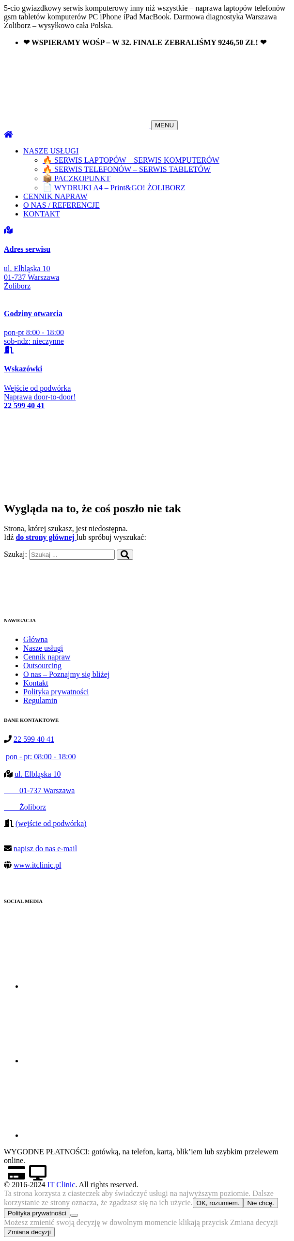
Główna (35, 639)
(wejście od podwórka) (51, 823)
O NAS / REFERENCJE (61, 205)
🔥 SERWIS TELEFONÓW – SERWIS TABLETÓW (127, 169)
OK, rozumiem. (218, 1203)
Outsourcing (42, 665)
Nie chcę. (260, 1203)
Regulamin (40, 700)
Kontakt (35, 683)
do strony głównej (46, 537)
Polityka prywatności (56, 692)
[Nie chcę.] (74, 1215)
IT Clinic (61, 1184)
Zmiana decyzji (29, 1232)
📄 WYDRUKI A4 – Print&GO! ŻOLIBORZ (114, 188)
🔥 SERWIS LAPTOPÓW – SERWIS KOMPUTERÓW (131, 160)
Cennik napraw (46, 657)
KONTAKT (41, 214)
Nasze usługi (43, 648)
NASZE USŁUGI (50, 151)
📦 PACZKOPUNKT (76, 178)
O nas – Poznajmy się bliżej (66, 674)
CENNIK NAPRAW (55, 196)
